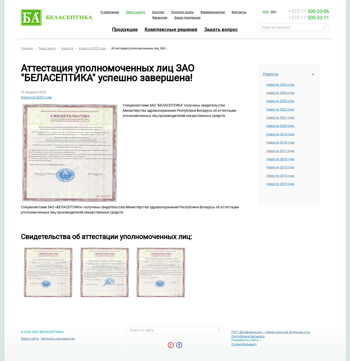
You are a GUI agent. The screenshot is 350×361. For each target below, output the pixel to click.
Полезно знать (182, 12)
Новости (270, 74)
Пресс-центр (135, 12)
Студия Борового (244, 344)
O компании (109, 12)
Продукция (125, 29)
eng (265, 12)
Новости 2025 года (280, 84)
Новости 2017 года (280, 151)
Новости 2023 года (280, 101)
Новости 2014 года (280, 176)
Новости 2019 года (280, 134)
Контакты (239, 12)
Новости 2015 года (280, 167)
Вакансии (159, 17)
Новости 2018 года (280, 142)
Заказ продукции (187, 17)
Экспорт (158, 12)
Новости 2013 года (280, 184)
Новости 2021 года (280, 117)
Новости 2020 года (280, 126)
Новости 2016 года (280, 159)
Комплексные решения (171, 29)
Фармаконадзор (212, 12)
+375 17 (309, 11)
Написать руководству (58, 338)
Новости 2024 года (280, 93)
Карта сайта (30, 338)
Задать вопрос (221, 29)
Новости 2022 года (280, 109)
